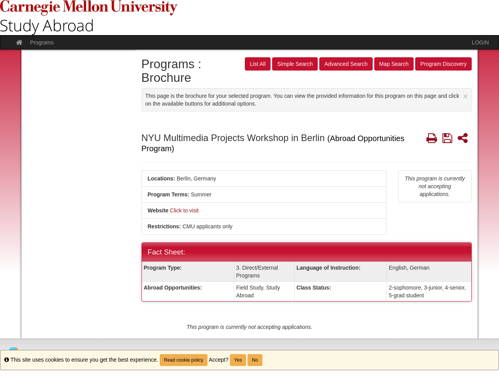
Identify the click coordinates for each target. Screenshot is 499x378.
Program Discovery (443, 64)
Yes (238, 360)
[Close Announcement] (465, 96)
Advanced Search (346, 64)
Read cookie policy (183, 360)
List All (257, 64)
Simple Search (295, 64)
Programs (42, 42)
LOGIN (480, 42)
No (255, 360)
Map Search (394, 64)
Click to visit (184, 210)
